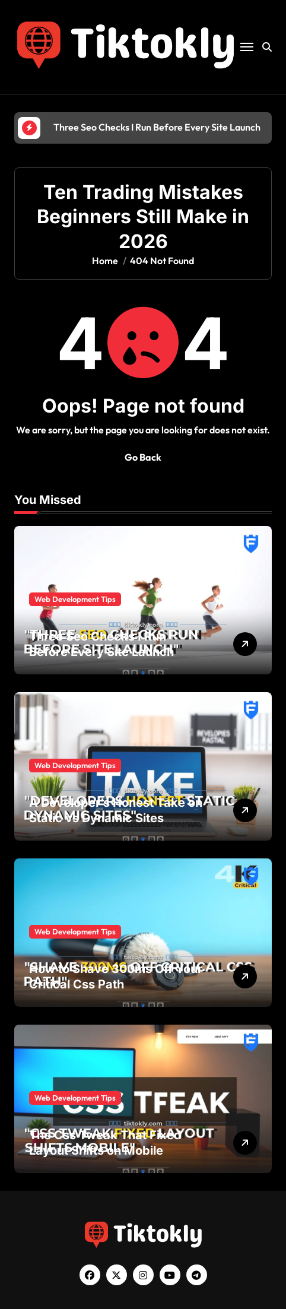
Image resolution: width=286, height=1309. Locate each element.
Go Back (143, 457)
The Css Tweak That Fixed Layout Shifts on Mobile (105, 1143)
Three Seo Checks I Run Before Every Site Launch (101, 644)
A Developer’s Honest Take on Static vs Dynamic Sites (115, 810)
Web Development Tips (75, 599)
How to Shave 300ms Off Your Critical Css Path (115, 976)
